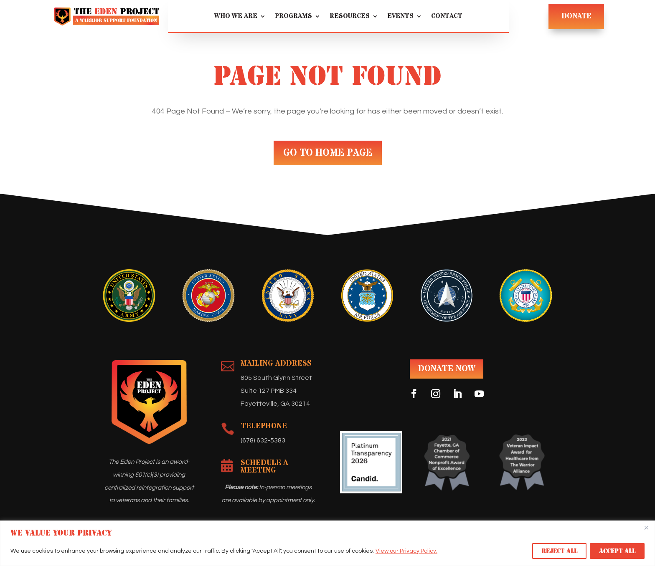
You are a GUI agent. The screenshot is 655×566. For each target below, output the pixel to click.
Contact (446, 16)
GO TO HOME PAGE (327, 153)
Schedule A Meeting (264, 466)
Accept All (617, 551)
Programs (293, 16)
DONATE (576, 16)
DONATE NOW (446, 368)
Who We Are (235, 16)
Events (400, 16)
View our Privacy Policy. (406, 551)
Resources (350, 16)
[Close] (646, 528)
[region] (327, 543)
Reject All (559, 551)
